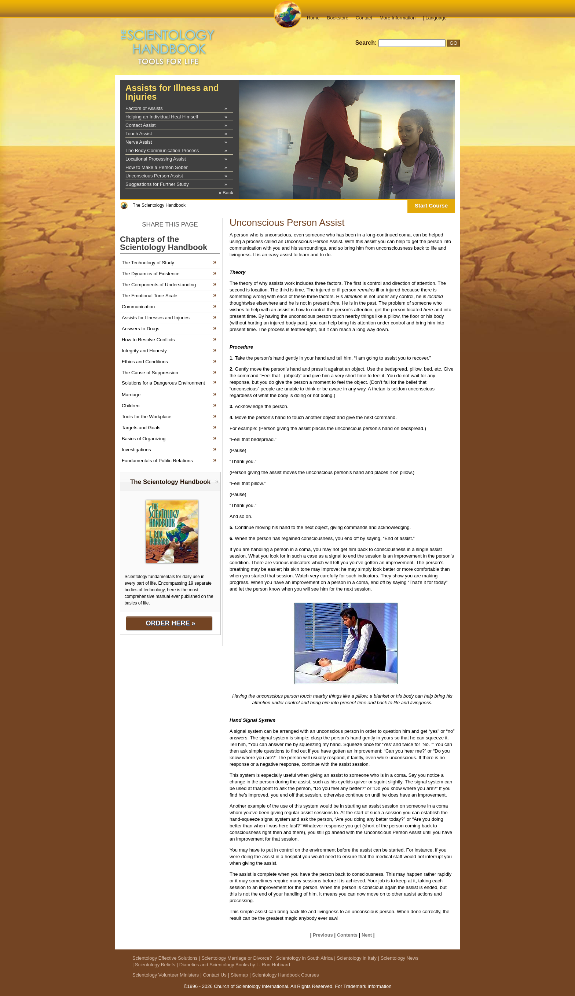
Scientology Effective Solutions (165, 958)
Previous (323, 935)
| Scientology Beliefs (153, 964)
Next (367, 935)
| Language (435, 18)
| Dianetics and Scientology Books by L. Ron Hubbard (233, 964)
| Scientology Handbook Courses (284, 975)
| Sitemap (238, 975)
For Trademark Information (363, 986)
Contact (364, 18)
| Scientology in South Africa (303, 958)
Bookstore (338, 18)
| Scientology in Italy (355, 958)
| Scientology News (398, 958)
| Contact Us (213, 975)
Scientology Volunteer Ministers (165, 975)
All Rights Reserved (311, 986)
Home (313, 18)
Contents (347, 935)
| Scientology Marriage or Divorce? (235, 958)
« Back (226, 192)
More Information (397, 18)
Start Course (431, 205)
